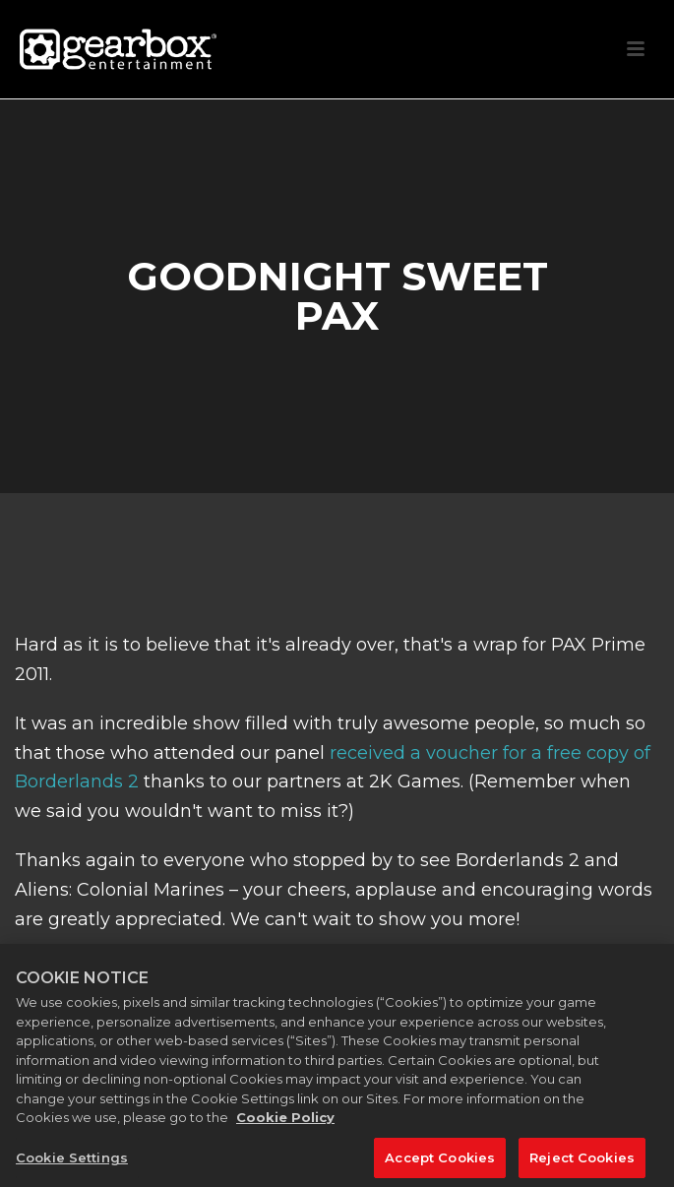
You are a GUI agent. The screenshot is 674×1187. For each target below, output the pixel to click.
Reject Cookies (582, 1162)
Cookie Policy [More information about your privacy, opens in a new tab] (285, 1123)
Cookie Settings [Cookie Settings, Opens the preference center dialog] (72, 1162)
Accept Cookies (440, 1162)
